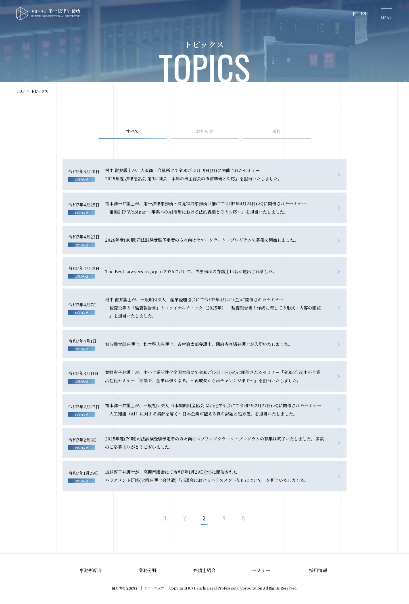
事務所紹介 (91, 570)
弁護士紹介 (204, 570)
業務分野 (148, 570)
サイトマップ (154, 588)
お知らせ (204, 131)
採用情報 (318, 570)
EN (363, 13)
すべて (132, 131)
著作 (276, 131)
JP (354, 13)
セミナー (261, 570)
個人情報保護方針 (125, 588)
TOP (20, 91)
